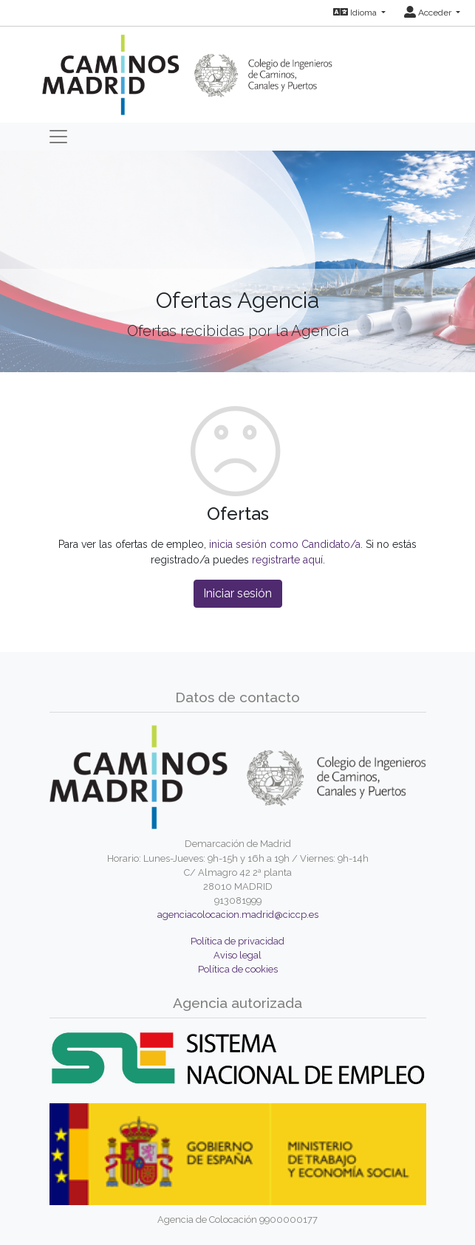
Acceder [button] (429, 12)
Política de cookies (238, 969)
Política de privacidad (237, 941)
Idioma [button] (356, 12)
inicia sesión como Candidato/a (284, 544)
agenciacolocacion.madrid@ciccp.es (237, 914)
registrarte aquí (287, 560)
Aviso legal (237, 955)
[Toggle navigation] (58, 137)
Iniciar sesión (237, 593)
